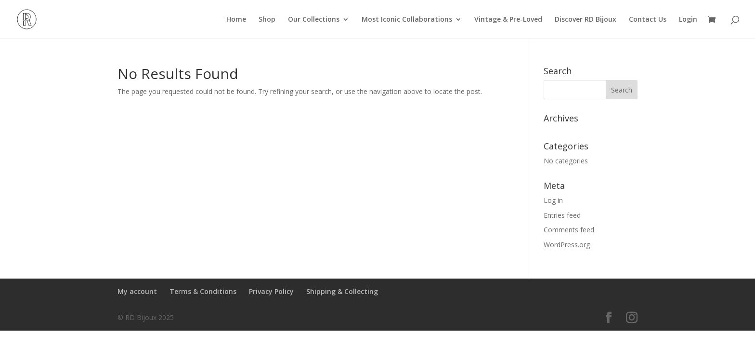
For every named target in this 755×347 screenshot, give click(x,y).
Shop (267, 20)
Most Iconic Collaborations (407, 20)
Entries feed (562, 215)
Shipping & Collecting (342, 291)
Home (236, 20)
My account (137, 291)
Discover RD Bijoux (585, 20)
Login (688, 20)
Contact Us (647, 20)
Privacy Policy (271, 291)
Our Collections (313, 20)
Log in (553, 200)
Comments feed (569, 229)
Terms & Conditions (202, 291)
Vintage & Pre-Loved (508, 20)
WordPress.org (567, 244)
